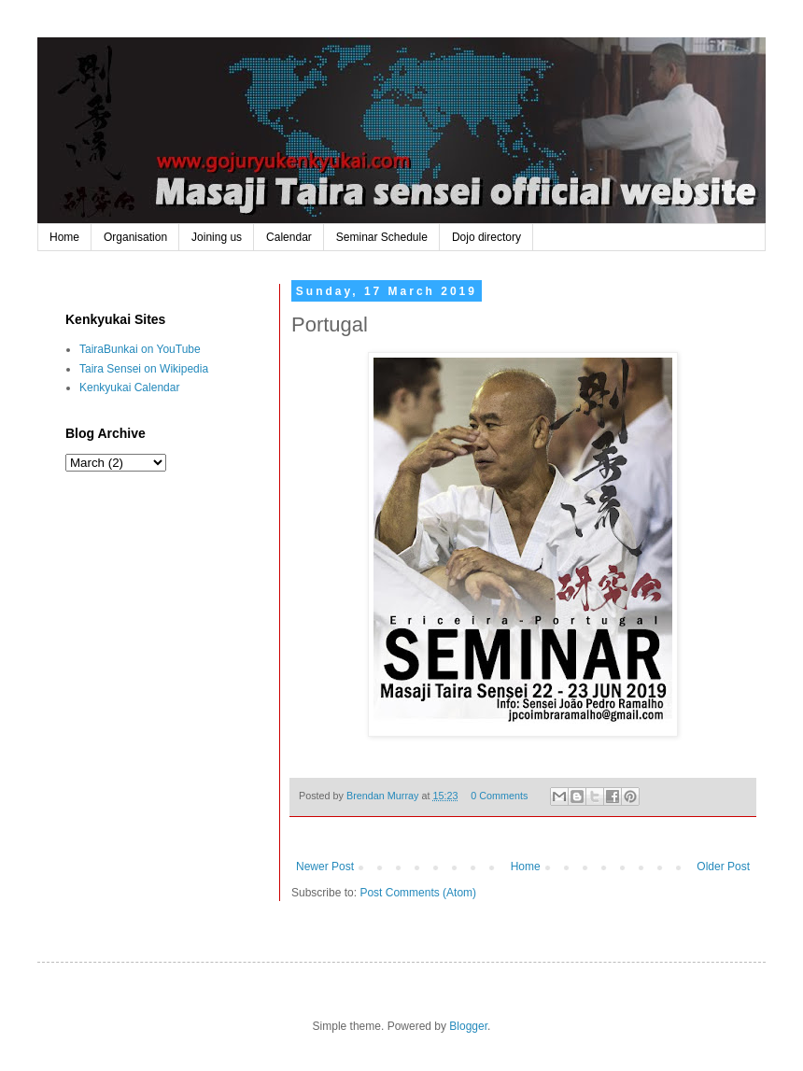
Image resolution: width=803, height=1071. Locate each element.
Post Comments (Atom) (417, 892)
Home (64, 237)
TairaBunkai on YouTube (140, 349)
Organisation (135, 237)
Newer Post (325, 866)
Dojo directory (486, 237)
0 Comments (499, 795)
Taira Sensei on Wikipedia (143, 368)
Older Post (723, 866)
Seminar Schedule (382, 237)
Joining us (216, 237)
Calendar (289, 237)
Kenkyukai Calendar (129, 387)
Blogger (468, 1026)
